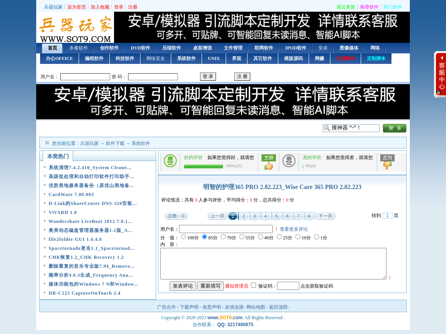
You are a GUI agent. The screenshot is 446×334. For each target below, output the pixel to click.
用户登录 (223, 77)
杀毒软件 (78, 48)
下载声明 (189, 311)
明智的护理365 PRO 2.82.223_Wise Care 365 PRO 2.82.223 (282, 187)
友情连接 (234, 311)
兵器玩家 (53, 7)
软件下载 (115, 143)
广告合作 (166, 311)
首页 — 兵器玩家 (75, 28)
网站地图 (255, 311)
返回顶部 (278, 311)
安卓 (323, 48)
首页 (52, 48)
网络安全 (155, 58)
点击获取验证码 (316, 296)
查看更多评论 (294, 229)
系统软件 (141, 143)
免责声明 (211, 311)
